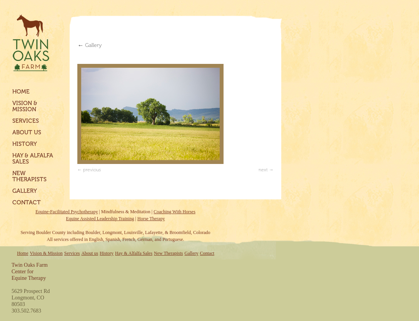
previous (92, 169)
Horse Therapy (151, 218)
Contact (26, 202)
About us (26, 132)
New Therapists (29, 176)
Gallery (24, 191)
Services (25, 121)
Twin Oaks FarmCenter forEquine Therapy (30, 271)
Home (21, 92)
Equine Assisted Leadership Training (100, 218)
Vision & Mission (24, 106)
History (24, 144)
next (263, 169)
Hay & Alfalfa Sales (32, 158)
